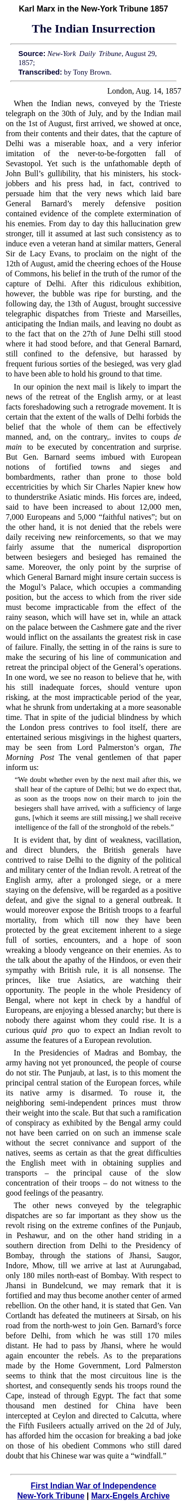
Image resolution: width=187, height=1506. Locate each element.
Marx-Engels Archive (130, 1495)
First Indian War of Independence (94, 1485)
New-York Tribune (51, 1495)
